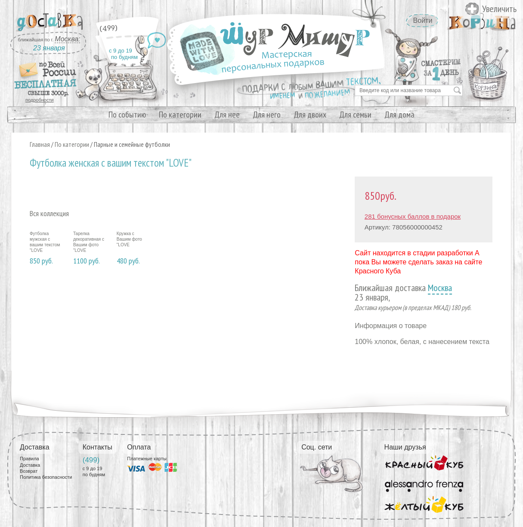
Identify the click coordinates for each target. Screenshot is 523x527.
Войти (423, 20)
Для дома (399, 114)
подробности (39, 99)
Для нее (227, 114)
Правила (29, 458)
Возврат (28, 471)
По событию (127, 114)
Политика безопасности (46, 477)
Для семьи (355, 114)
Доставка (30, 465)
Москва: (67, 39)
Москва (440, 288)
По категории (180, 114)
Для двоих (310, 114)
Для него (267, 114)
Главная (40, 144)
